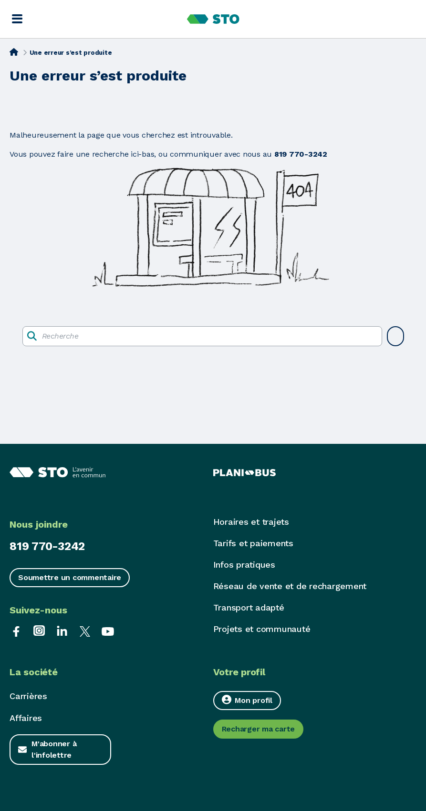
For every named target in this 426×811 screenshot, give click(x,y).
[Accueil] (14, 52)
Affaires (26, 718)
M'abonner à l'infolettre (53, 749)
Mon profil (247, 700)
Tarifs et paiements (253, 543)
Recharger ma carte (258, 728)
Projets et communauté (262, 629)
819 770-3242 (47, 546)
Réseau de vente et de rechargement (290, 586)
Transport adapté (248, 607)
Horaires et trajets (251, 522)
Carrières (28, 696)
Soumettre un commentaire (69, 577)
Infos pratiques (244, 565)
